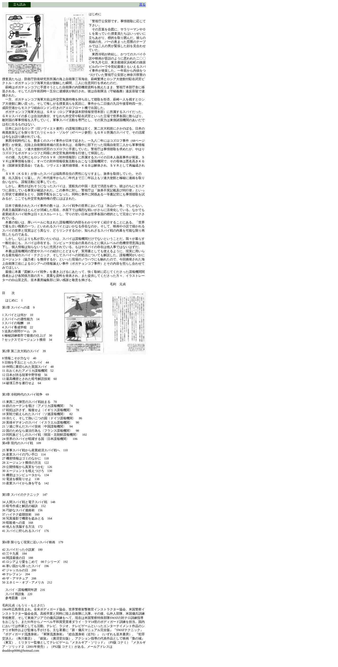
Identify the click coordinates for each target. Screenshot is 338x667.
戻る (142, 4)
